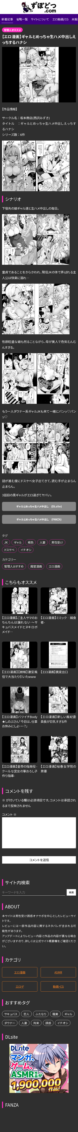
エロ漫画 (58, 571)
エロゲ (19, 992)
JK (6, 546)
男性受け (61, 546)
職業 (58, 1020)
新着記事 (8, 19)
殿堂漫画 (38, 571)
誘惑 (66, 1029)
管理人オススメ (13, 31)
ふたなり (43, 1020)
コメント (9, 819)
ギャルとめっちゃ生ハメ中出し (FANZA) (39, 522)
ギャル (19, 546)
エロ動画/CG (63, 19)
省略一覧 (23, 19)
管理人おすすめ (14, 571)
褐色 (32, 546)
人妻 (45, 546)
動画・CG (58, 992)
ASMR (58, 977)
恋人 (28, 1020)
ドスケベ (9, 553)
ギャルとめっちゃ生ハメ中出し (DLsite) (39, 508)
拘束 (53, 1029)
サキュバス (11, 1020)
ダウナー (25, 1029)
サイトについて (41, 19)
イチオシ (27, 553)
